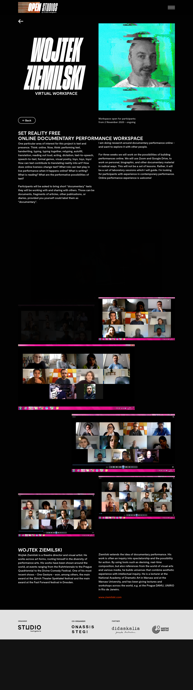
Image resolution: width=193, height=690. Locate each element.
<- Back (26, 120)
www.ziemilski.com (110, 597)
